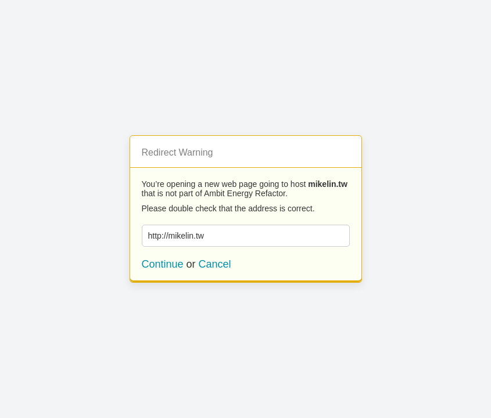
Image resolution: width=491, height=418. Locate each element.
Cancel (215, 264)
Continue (163, 264)
